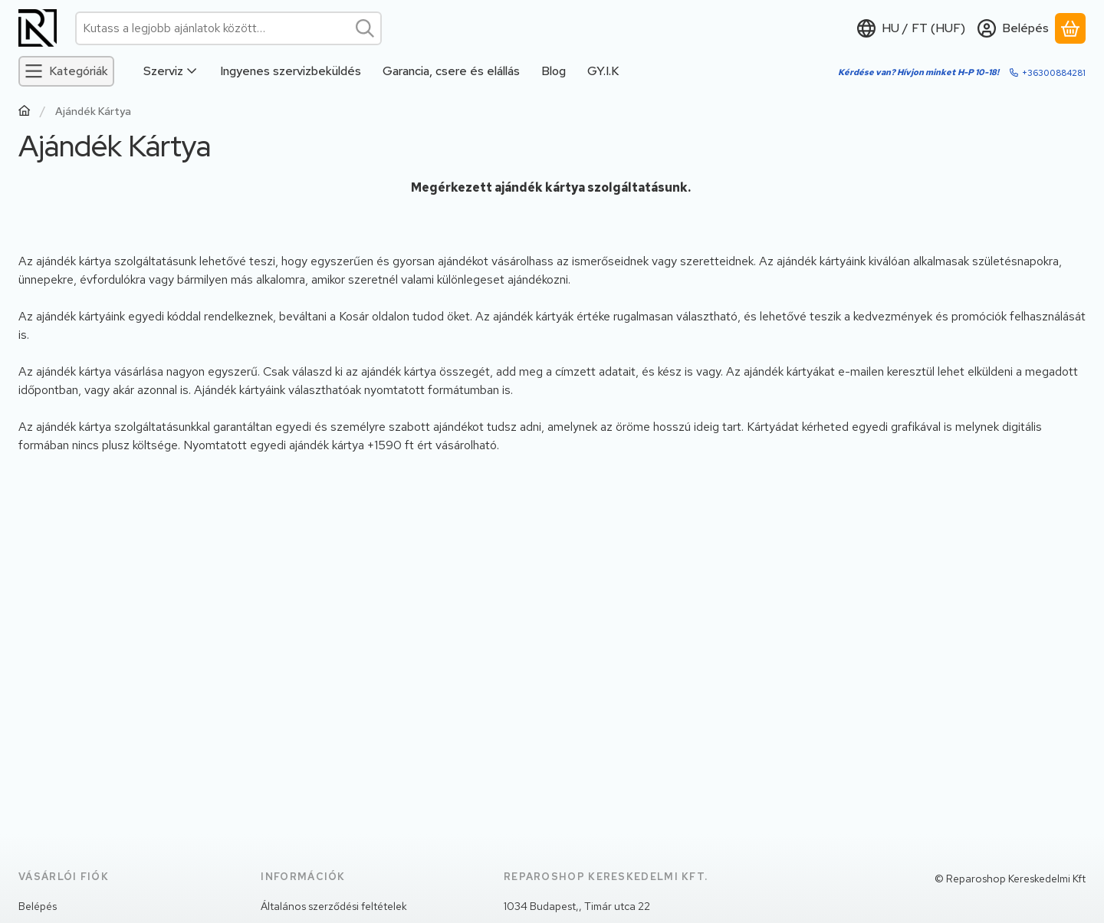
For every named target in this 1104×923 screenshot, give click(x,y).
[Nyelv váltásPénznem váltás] (911, 28)
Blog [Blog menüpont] (553, 71)
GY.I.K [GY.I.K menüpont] (603, 71)
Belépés (37, 906)
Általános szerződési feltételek (334, 906)
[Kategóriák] (66, 71)
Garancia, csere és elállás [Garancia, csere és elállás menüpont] (451, 71)
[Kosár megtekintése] (1070, 28)
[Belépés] (1013, 28)
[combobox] (228, 28)
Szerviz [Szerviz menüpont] (171, 71)
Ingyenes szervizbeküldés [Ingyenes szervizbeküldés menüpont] (290, 71)
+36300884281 (1054, 72)
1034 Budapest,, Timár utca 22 (577, 906)
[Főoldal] (24, 112)
